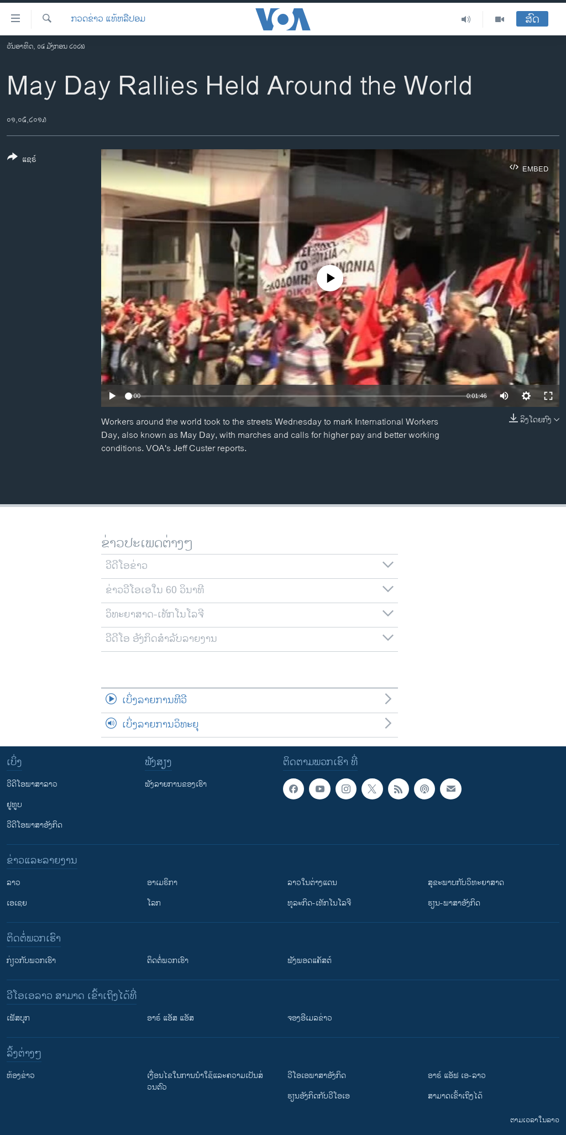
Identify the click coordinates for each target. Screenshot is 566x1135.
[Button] (21, 160)
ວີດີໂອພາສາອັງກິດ (34, 825)
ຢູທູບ (14, 804)
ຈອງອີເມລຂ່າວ (309, 1018)
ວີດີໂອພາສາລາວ (32, 784)
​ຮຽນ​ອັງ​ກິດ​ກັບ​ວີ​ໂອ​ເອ (318, 1096)
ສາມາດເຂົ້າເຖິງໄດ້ (455, 1096)
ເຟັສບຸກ (18, 1018)
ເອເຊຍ (17, 903)
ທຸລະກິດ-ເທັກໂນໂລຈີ (319, 903)
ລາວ (13, 882)
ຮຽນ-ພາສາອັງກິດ (454, 903)
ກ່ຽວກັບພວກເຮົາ (31, 960)
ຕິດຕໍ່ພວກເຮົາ (167, 960)
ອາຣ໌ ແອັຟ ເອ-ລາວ (457, 1075)
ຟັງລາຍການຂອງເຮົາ (176, 784)
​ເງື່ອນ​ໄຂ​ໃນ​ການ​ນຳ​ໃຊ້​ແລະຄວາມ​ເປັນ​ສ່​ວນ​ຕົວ (205, 1081)
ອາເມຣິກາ (162, 882)
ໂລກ (154, 903)
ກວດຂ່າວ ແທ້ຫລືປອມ (108, 19)
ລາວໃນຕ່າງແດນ (312, 882)
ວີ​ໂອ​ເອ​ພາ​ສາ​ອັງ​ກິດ (316, 1075)
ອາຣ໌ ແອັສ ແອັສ (170, 1018)
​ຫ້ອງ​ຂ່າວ (21, 1075)
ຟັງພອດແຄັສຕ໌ (309, 960)
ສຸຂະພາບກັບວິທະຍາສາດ (466, 882)
